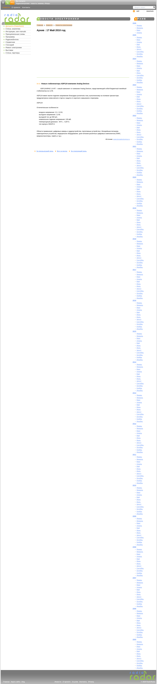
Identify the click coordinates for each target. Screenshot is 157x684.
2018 (134, 239)
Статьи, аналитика (13, 29)
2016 (134, 300)
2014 (134, 362)
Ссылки (75, 682)
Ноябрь (139, 80)
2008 (134, 547)
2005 (134, 639)
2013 (134, 393)
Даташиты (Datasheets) (15, 26)
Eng (23, 682)
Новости (6, 7)
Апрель (139, 33)
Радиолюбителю (12, 39)
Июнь (139, 73)
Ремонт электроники (14, 48)
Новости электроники (63, 25)
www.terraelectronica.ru (121, 139)
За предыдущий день (44, 151)
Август (139, 49)
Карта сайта (15, 682)
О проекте (16, 7)
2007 (134, 578)
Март (138, 30)
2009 (134, 516)
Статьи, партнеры (13, 53)
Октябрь (140, 54)
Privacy (91, 682)
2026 (134, 23)
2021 (134, 146)
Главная (40, 25)
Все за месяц (62, 151)
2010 (134, 485)
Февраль (140, 28)
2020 (134, 177)
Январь (139, 25)
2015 (134, 331)
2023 (134, 85)
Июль (139, 47)
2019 (134, 208)
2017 (134, 270)
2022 (134, 115)
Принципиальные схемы (15, 34)
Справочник (10, 42)
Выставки (9, 50)
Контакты (26, 7)
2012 (134, 424)
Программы (10, 37)
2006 (134, 608)
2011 (134, 454)
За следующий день (79, 151)
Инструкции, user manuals (16, 31)
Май (138, 44)
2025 (134, 35)
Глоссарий (10, 45)
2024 (134, 59)
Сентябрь (140, 52)
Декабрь (140, 56)
